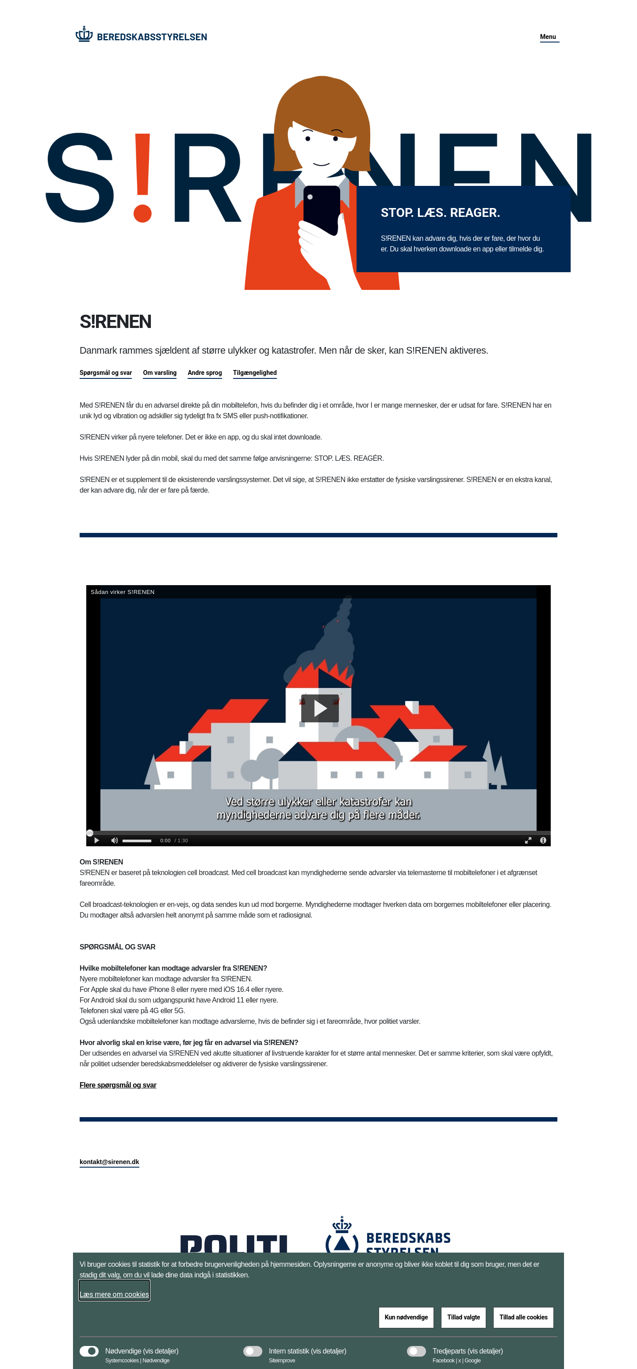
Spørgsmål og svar (106, 372)
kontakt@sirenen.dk (109, 1161)
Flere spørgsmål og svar (118, 1085)
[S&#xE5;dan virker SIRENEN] (318, 716)
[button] (160, 1347)
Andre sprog (205, 372)
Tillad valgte (463, 1317)
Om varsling (160, 372)
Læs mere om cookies (114, 1294)
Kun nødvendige (406, 1317)
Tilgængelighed (255, 372)
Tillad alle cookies (523, 1317)
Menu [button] (548, 36)
